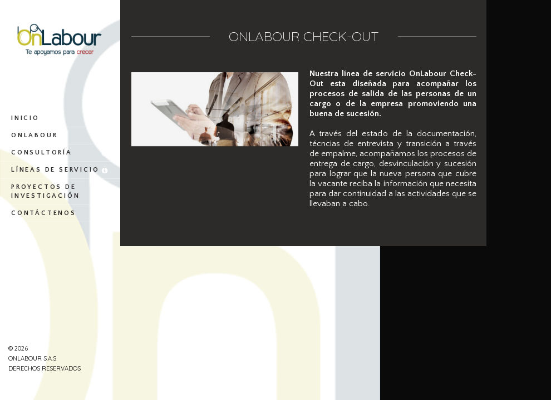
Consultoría (60, 153)
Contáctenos (60, 213)
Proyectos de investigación (60, 191)
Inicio (60, 118)
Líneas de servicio (60, 170)
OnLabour (60, 135)
